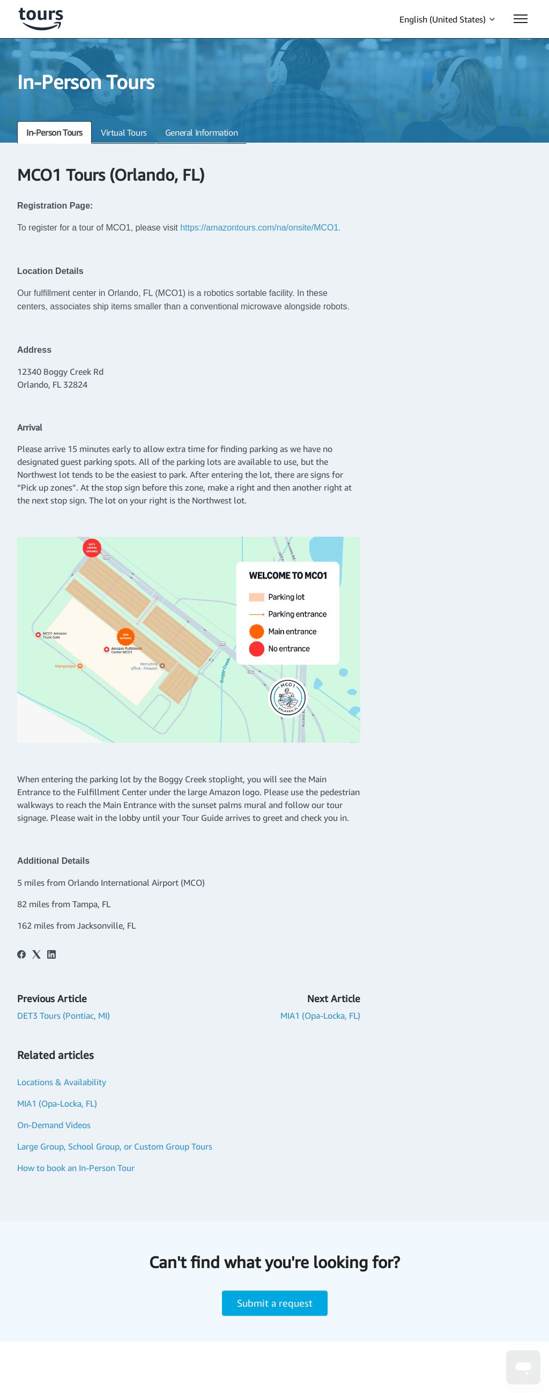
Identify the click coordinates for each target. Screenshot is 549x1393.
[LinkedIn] (51, 955)
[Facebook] (21, 955)
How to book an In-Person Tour (76, 1167)
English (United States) (447, 19)
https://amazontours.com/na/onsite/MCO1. (261, 227)
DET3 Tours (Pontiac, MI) (63, 1015)
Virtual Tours (124, 132)
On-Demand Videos (54, 1125)
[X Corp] (36, 955)
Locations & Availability (61, 1082)
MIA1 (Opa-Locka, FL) (320, 1015)
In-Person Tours (54, 132)
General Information (201, 132)
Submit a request (275, 1303)
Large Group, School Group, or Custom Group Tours (114, 1146)
